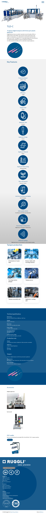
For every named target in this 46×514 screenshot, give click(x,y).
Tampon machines (6, 485)
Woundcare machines (7, 486)
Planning (4, 494)
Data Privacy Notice (14, 512)
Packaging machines (7, 488)
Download (10, 439)
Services (4, 491)
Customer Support (6, 492)
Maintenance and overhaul (8, 498)
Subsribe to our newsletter (9, 467)
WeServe (41, 512)
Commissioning (6, 496)
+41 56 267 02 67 (6, 481)
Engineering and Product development (10, 495)
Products (5, 484)
